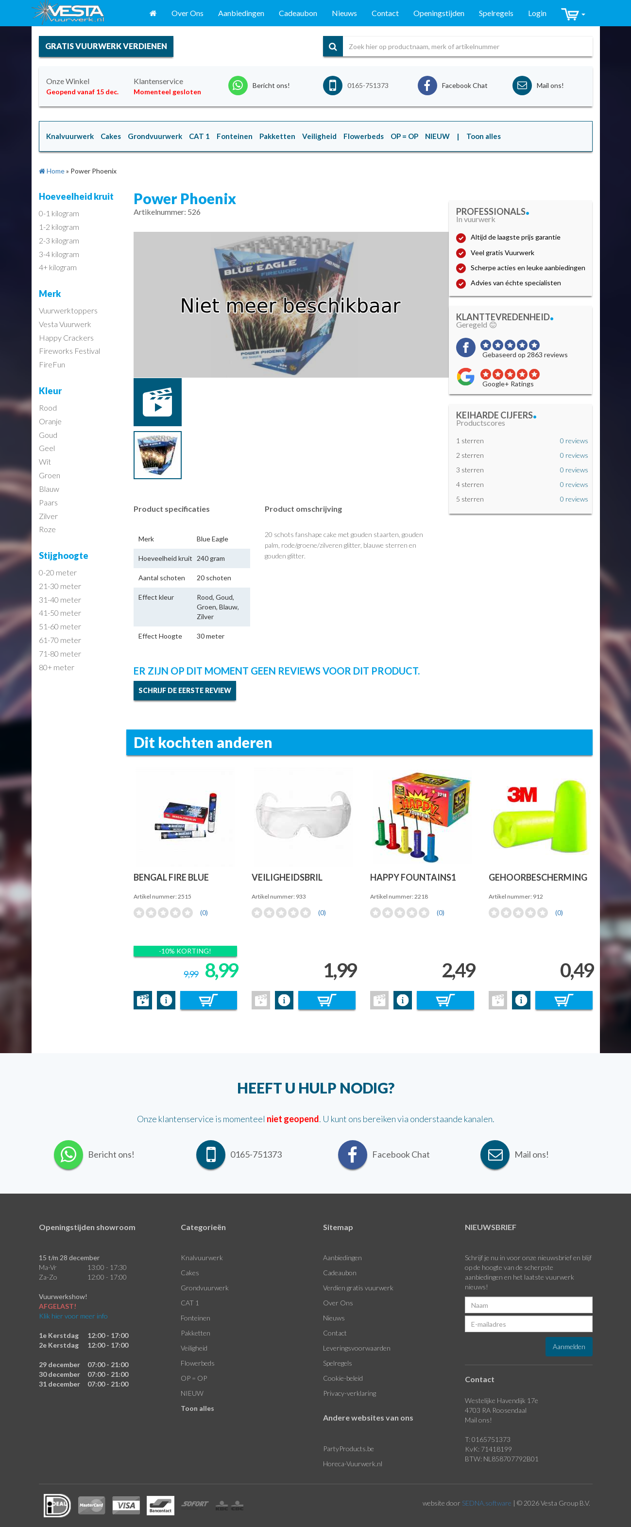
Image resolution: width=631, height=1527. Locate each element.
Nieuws (344, 12)
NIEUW (192, 1393)
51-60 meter (60, 626)
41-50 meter (60, 612)
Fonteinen (195, 1318)
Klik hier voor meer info (73, 1316)
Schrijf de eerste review (184, 690)
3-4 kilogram (59, 254)
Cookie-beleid (343, 1378)
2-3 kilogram (59, 240)
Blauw (49, 488)
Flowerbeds (198, 1363)
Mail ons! (478, 1420)
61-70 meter (60, 639)
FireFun (52, 364)
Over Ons (187, 12)
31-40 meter (60, 599)
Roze (47, 529)
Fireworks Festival (69, 350)
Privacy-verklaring (349, 1393)
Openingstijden (438, 12)
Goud (48, 434)
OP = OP (194, 1378)
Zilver (48, 516)
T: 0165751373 (488, 1439)
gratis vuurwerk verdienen (106, 46)
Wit (45, 461)
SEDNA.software (487, 1503)
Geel (47, 447)
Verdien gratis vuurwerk (358, 1288)
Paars (48, 502)
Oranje (50, 421)
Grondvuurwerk (205, 1288)
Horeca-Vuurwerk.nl (352, 1463)
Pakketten (195, 1333)
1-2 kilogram (59, 226)
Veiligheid (194, 1348)
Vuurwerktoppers (68, 310)
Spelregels (496, 12)
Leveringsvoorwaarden (357, 1348)
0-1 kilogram (59, 213)
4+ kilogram (58, 267)
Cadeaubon (298, 12)
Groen (49, 475)
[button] (573, 13)
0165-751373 (368, 85)
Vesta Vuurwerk (65, 324)
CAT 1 (190, 1303)
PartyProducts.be (348, 1448)
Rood (48, 407)
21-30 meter (60, 585)
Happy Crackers (66, 337)
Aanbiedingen (241, 12)
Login (537, 12)
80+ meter (56, 667)
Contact (385, 12)
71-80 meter (60, 653)
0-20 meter (58, 572)
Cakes (190, 1272)
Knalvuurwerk (202, 1257)
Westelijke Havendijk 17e (501, 1400)
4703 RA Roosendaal (496, 1410)
